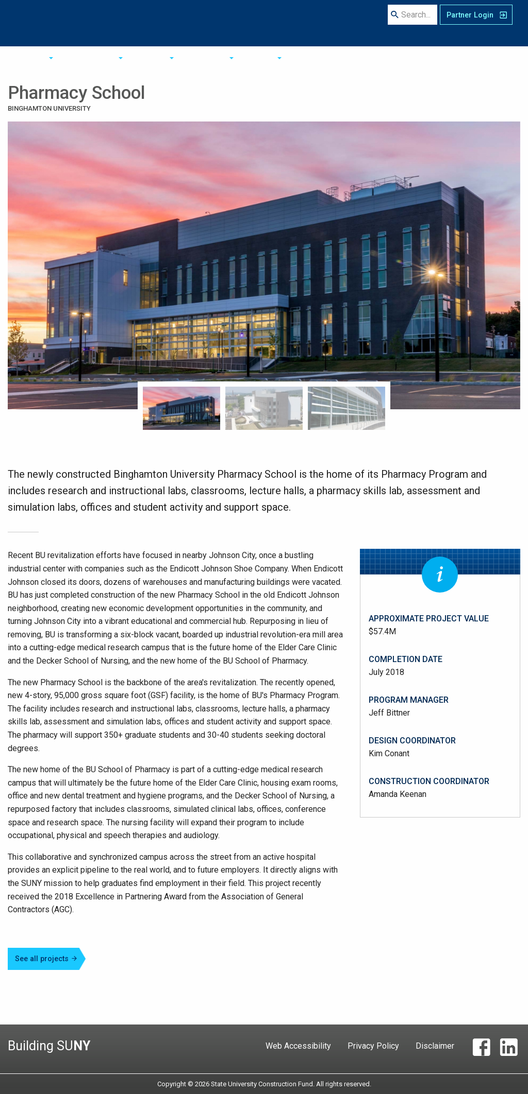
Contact (331, 23)
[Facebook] (481, 1050)
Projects (236, 23)
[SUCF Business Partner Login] (476, 23)
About (133, 23)
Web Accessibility (298, 1046)
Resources (284, 23)
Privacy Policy (373, 1046)
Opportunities (182, 23)
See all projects (46, 958)
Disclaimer (435, 1046)
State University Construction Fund (61, 26)
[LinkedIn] (508, 1050)
